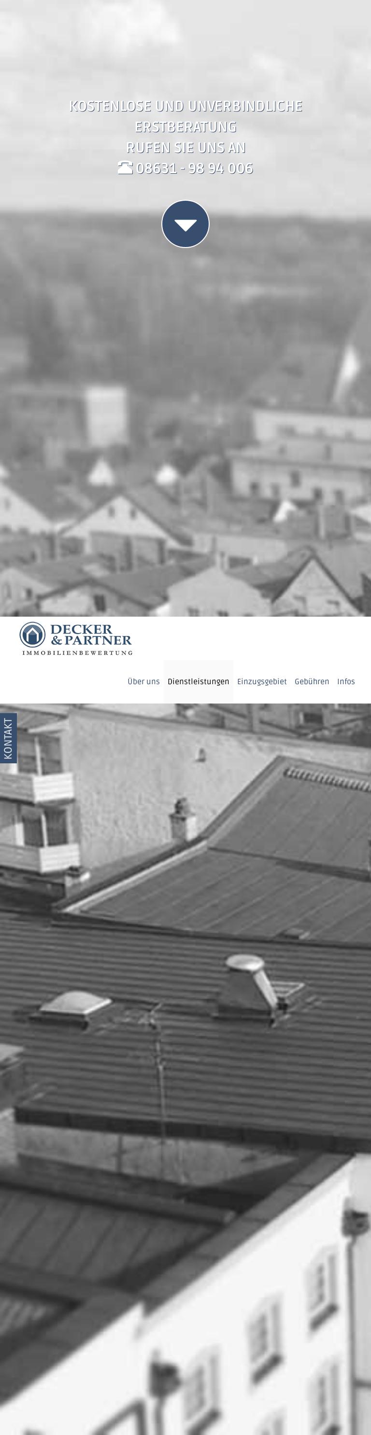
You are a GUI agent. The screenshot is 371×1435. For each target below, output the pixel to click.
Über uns (144, 65)
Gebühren (312, 65)
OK (311, 1384)
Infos (346, 65)
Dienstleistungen (198, 65)
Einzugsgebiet (262, 65)
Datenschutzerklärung (266, 1413)
